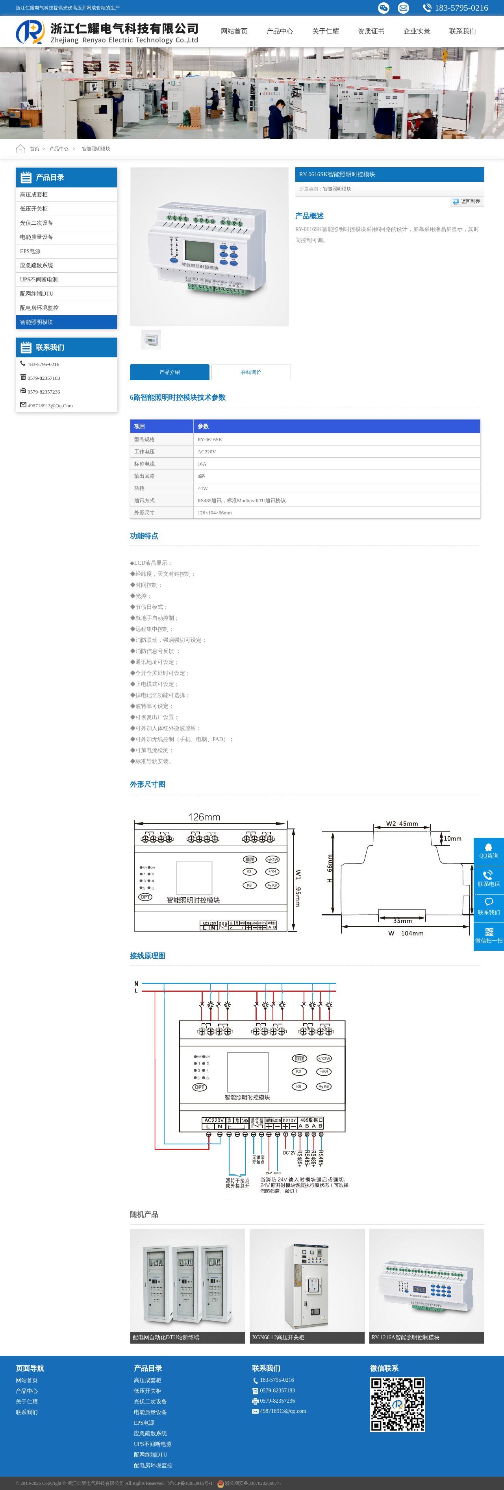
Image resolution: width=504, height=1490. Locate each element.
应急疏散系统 (36, 265)
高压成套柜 (34, 195)
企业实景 (417, 31)
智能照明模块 (36, 322)
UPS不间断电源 (39, 280)
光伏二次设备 (36, 223)
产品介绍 (169, 372)
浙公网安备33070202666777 (253, 1483)
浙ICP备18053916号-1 (190, 1483)
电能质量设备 (36, 237)
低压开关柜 (34, 209)
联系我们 (462, 31)
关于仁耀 (325, 31)
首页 (34, 149)
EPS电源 (30, 251)
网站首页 (234, 31)
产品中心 (280, 31)
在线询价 (251, 372)
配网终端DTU (37, 294)
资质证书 (371, 31)
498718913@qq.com (50, 406)
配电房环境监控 (39, 308)
